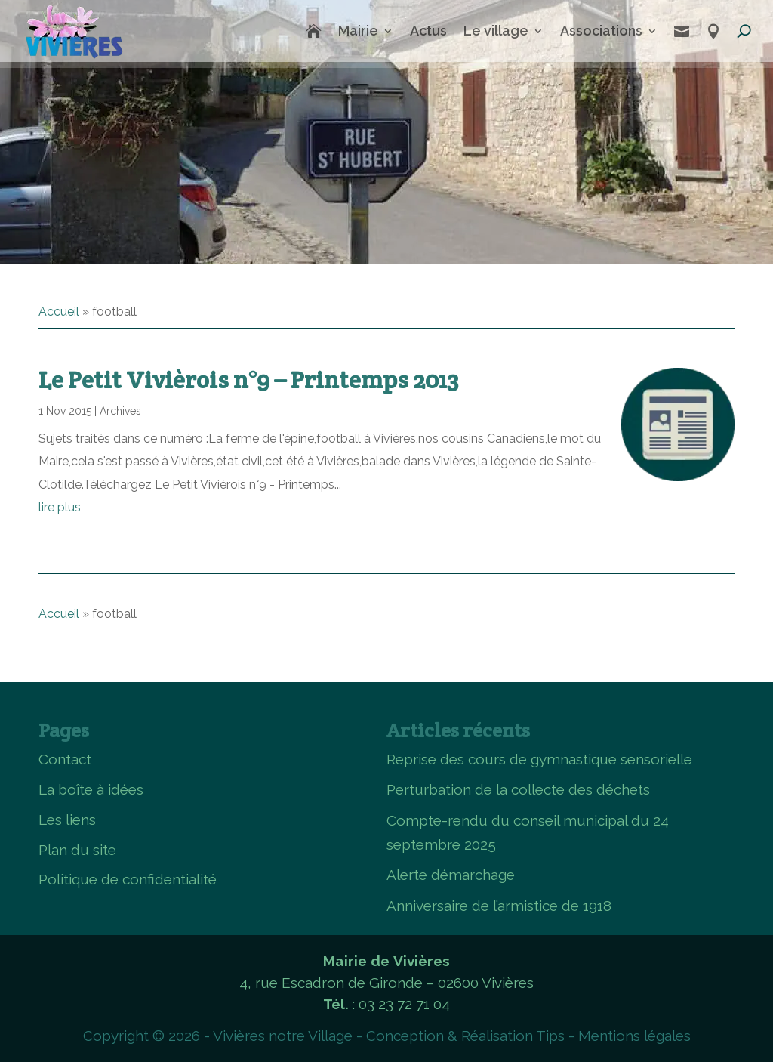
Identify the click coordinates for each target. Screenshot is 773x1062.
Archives (120, 411)
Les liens (67, 819)
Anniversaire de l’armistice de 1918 (498, 905)
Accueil (58, 311)
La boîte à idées (90, 789)
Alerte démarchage (450, 874)
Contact (64, 759)
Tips (550, 1035)
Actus (428, 31)
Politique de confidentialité (127, 879)
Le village (495, 31)
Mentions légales (634, 1035)
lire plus (59, 507)
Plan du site (77, 849)
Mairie (358, 31)
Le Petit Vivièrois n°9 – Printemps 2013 (248, 379)
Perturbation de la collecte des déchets (518, 789)
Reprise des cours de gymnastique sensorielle (539, 759)
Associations (601, 31)
